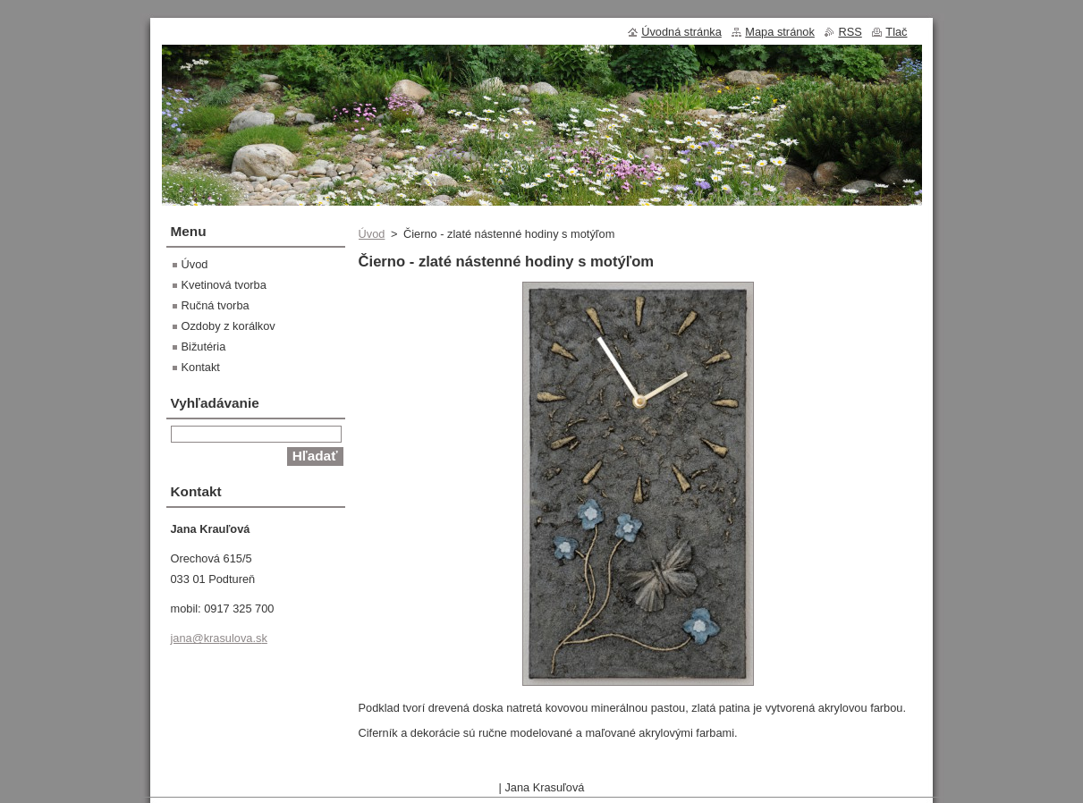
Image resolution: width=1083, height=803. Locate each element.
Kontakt (201, 367)
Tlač (896, 31)
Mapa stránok (780, 31)
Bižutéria (204, 346)
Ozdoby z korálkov (228, 326)
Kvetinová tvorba (224, 285)
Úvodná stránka (681, 31)
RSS (849, 31)
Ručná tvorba (216, 305)
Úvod (372, 234)
